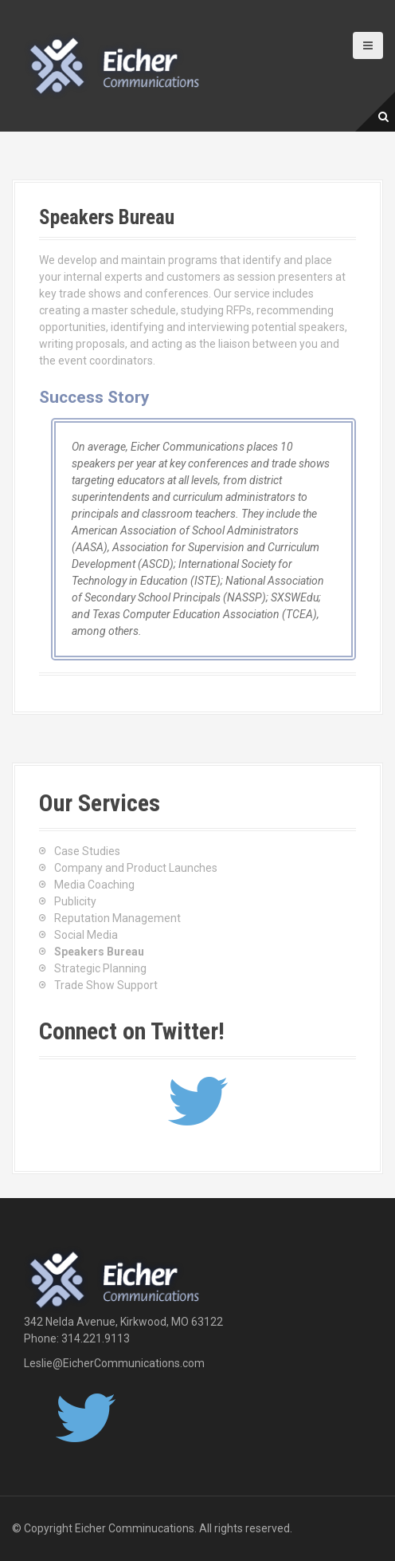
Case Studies (87, 851)
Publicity (75, 901)
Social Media (86, 934)
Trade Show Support (106, 985)
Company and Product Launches (135, 867)
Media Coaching (94, 884)
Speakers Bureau (99, 951)
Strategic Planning (100, 968)
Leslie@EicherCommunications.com (114, 1363)
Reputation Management (117, 918)
